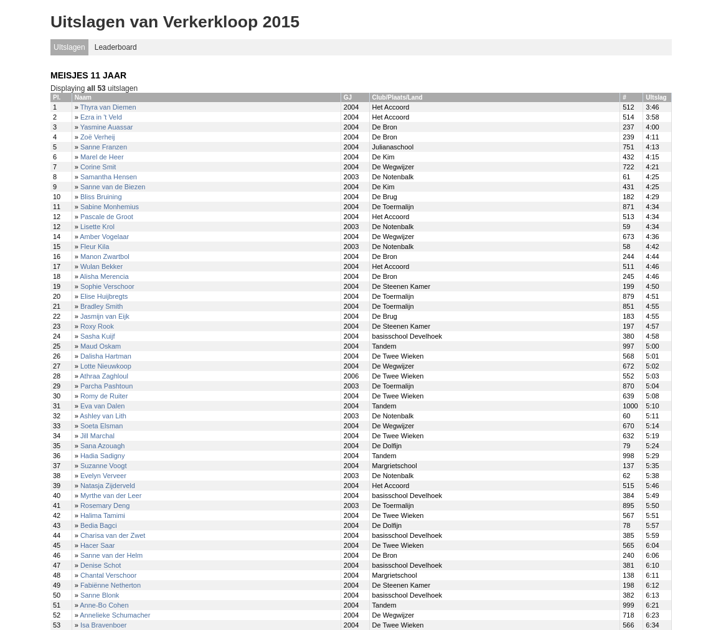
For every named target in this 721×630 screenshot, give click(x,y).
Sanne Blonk (99, 595)
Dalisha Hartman (105, 356)
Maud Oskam (100, 346)
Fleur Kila (94, 246)
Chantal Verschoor (108, 575)
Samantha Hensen (108, 177)
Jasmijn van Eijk (105, 316)
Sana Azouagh (102, 445)
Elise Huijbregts (104, 296)
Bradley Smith (101, 306)
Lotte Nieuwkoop (105, 366)
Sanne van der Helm (111, 555)
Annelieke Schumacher (115, 615)
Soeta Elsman (101, 426)
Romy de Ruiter (104, 396)
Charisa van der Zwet (113, 535)
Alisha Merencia (104, 276)
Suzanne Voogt (103, 465)
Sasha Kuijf (97, 336)
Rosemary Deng (105, 505)
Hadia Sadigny (102, 455)
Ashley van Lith (103, 416)
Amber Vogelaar (104, 236)
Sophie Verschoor (107, 286)
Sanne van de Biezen (113, 186)
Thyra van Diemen (108, 107)
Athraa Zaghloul (104, 376)
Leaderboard (116, 47)
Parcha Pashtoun (106, 386)
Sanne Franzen (103, 147)
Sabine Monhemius (109, 206)
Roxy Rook (97, 326)
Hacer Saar (97, 545)
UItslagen (69, 47)
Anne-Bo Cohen (104, 605)
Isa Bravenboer (103, 625)
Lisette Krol (97, 226)
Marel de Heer (102, 157)
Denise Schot (100, 565)
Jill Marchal (97, 436)
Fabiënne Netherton (110, 585)
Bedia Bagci (98, 525)
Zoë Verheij (97, 137)
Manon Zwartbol (105, 256)
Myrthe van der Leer (110, 495)
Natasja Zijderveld (107, 485)
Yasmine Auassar (106, 127)
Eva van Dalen (102, 406)
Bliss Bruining (101, 196)
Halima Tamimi (102, 515)
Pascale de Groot (106, 216)
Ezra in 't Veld (101, 117)
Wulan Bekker (101, 266)
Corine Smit (98, 167)
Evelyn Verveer (103, 475)
